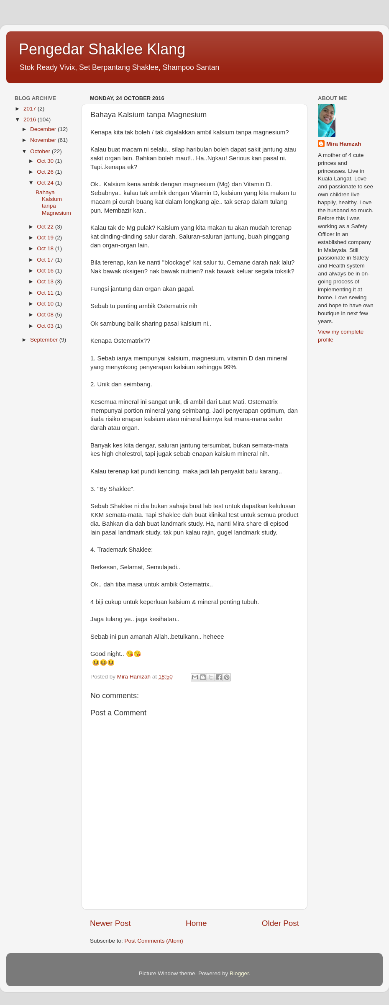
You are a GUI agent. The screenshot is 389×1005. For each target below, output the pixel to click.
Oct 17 (46, 260)
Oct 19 (46, 237)
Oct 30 (46, 161)
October (41, 151)
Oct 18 (46, 248)
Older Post (280, 923)
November (44, 140)
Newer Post (110, 923)
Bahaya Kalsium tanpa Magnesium (53, 202)
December (44, 129)
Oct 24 (46, 183)
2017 (30, 108)
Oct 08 (46, 314)
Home (196, 923)
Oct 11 (46, 293)
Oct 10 (46, 304)
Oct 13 (46, 281)
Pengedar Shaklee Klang (102, 49)
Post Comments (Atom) (154, 941)
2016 (30, 119)
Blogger (239, 973)
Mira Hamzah (343, 144)
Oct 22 (46, 227)
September (44, 340)
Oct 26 (46, 172)
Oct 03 (46, 326)
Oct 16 (46, 270)
